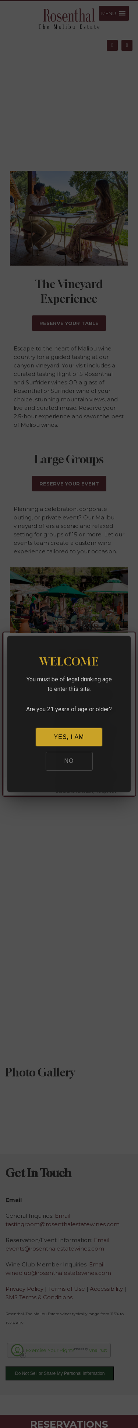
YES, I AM (69, 737)
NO (69, 761)
